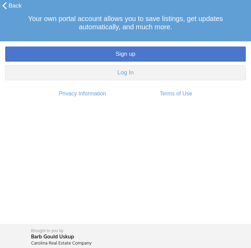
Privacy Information (82, 93)
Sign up (125, 54)
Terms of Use (176, 93)
